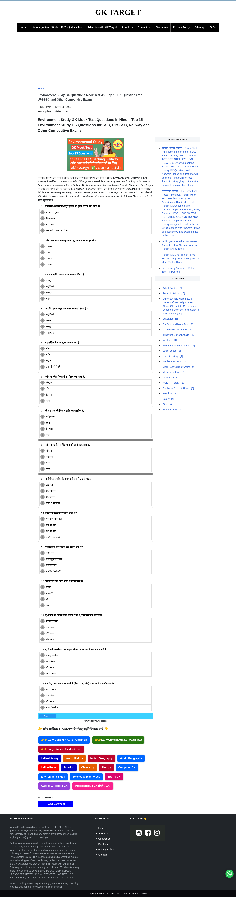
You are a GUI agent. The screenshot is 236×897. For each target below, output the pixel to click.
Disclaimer (162, 27)
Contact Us (104, 838)
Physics (69, 767)
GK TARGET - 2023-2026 (114, 893)
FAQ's (212, 27)
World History (74, 758)
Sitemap (199, 27)
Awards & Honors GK (54, 786)
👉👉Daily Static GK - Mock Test (61, 749)
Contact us (144, 27)
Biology (106, 767)
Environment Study (53, 776)
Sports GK (114, 776)
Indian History (50, 758)
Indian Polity (49, 767)
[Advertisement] (95, 61)
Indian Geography (101, 758)
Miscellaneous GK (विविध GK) (92, 786)
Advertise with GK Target (102, 27)
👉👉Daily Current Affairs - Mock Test (118, 740)
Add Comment (55, 803)
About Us (127, 27)
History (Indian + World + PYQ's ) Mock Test (57, 27)
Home (23, 27)
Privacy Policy (181, 27)
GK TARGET (118, 12)
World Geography (131, 758)
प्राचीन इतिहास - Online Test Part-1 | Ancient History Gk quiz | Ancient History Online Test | (180, 245)
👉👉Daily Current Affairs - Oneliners (64, 740)
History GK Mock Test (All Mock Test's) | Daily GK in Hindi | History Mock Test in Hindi (180, 258)
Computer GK (127, 767)
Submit (47, 716)
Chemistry (87, 767)
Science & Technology (86, 776)
